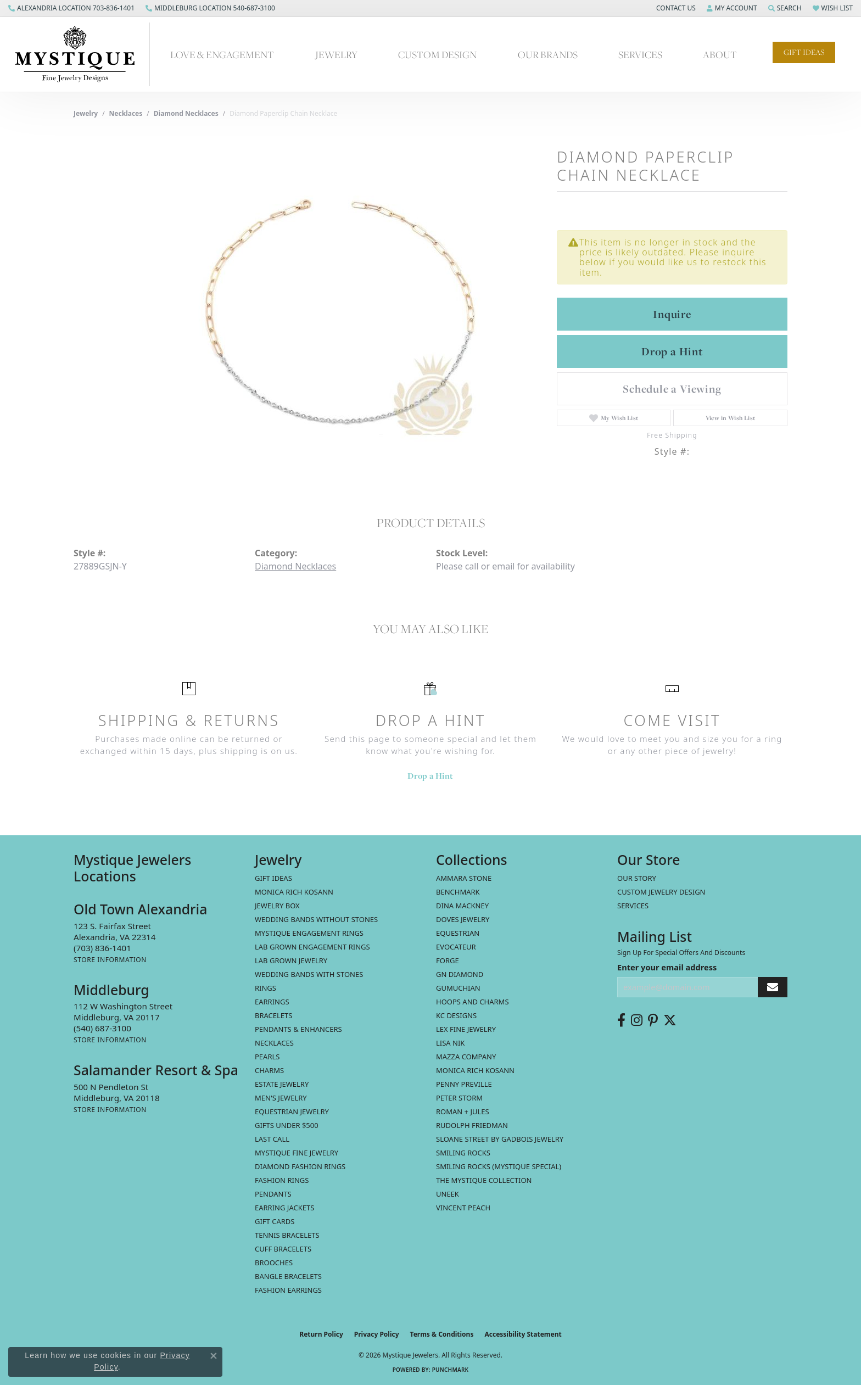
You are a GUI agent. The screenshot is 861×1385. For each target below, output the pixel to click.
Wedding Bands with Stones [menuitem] (309, 974)
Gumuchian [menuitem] (458, 988)
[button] (675, 8)
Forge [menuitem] (447, 960)
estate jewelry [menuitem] (282, 1084)
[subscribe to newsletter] (772, 987)
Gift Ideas (804, 52)
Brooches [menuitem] (274, 1262)
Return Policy (321, 1334)
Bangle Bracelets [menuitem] (288, 1276)
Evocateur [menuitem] (456, 947)
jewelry (86, 113)
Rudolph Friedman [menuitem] (472, 1125)
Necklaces (126, 113)
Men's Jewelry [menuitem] (281, 1098)
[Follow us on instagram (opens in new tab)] (636, 1020)
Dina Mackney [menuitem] (462, 906)
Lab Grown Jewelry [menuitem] (291, 960)
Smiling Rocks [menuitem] (463, 1153)
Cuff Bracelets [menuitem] (283, 1249)
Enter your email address (667, 967)
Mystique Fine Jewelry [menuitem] (296, 1153)
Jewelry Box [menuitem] (277, 906)
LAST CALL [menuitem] (272, 1139)
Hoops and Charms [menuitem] (472, 1002)
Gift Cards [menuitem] (274, 1221)
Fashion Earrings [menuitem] (288, 1290)
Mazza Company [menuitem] (466, 1057)
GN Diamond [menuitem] (459, 974)
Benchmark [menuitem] (458, 892)
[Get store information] (110, 959)
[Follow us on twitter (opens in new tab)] (670, 1020)
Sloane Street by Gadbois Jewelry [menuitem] (499, 1139)
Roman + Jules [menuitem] (462, 1111)
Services (640, 54)
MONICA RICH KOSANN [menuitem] (294, 892)
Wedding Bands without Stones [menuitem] (316, 919)
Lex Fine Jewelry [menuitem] (466, 1029)
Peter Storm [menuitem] (459, 1098)
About (720, 54)
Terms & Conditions (442, 1334)
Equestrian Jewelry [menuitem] (292, 1111)
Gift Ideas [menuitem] (273, 878)
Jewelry (336, 54)
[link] (71, 8)
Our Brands (548, 54)
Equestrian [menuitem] (457, 933)
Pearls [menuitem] (267, 1057)
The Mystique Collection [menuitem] (484, 1180)
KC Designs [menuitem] (456, 1015)
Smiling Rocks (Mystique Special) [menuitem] (498, 1166)
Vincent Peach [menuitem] (463, 1208)
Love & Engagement (222, 54)
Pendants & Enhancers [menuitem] (298, 1029)
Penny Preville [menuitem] (464, 1084)
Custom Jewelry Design (661, 892)
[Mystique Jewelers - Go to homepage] (80, 54)
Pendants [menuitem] (273, 1194)
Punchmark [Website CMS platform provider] (450, 1369)
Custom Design (437, 54)
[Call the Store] (102, 947)
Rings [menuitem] (265, 988)
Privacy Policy (376, 1334)
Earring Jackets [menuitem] (284, 1208)
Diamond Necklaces (186, 113)
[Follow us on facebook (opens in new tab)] (621, 1020)
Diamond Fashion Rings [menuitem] (300, 1166)
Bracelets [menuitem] (273, 1015)
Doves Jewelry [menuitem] (462, 919)
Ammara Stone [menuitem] (463, 878)
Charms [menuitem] (269, 1070)
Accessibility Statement (522, 1334)
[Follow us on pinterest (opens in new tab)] (653, 1020)
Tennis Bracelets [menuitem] (287, 1235)
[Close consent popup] (213, 1356)
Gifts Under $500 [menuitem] (286, 1125)
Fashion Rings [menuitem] (282, 1180)
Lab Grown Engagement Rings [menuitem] (312, 947)
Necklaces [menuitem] (274, 1043)
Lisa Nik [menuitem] (450, 1043)
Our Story (636, 878)
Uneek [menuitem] (447, 1194)
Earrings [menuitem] (272, 1002)
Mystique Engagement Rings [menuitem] (309, 933)
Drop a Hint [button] (672, 351)
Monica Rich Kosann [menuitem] (475, 1070)
